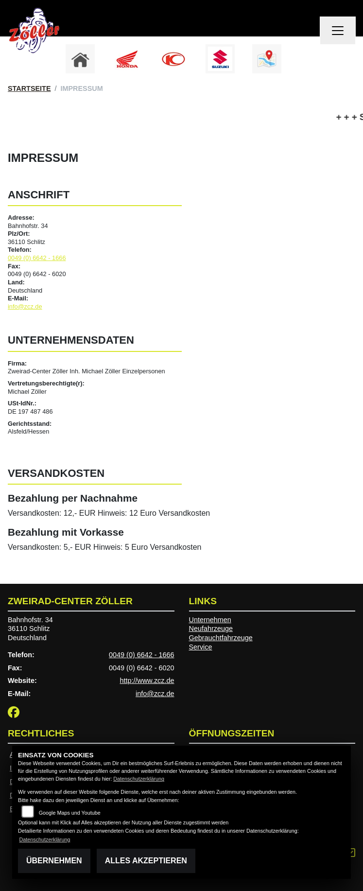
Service (200, 647)
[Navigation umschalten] (338, 31)
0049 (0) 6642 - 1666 (37, 258)
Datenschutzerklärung (138, 779)
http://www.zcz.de (147, 680)
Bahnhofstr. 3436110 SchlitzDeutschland (30, 629)
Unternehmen (210, 620)
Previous (64, 61)
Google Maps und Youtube (70, 813)
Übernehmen (54, 860)
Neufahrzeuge (211, 628)
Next (300, 61)
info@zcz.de (25, 306)
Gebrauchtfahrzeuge (221, 638)
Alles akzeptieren (146, 860)
